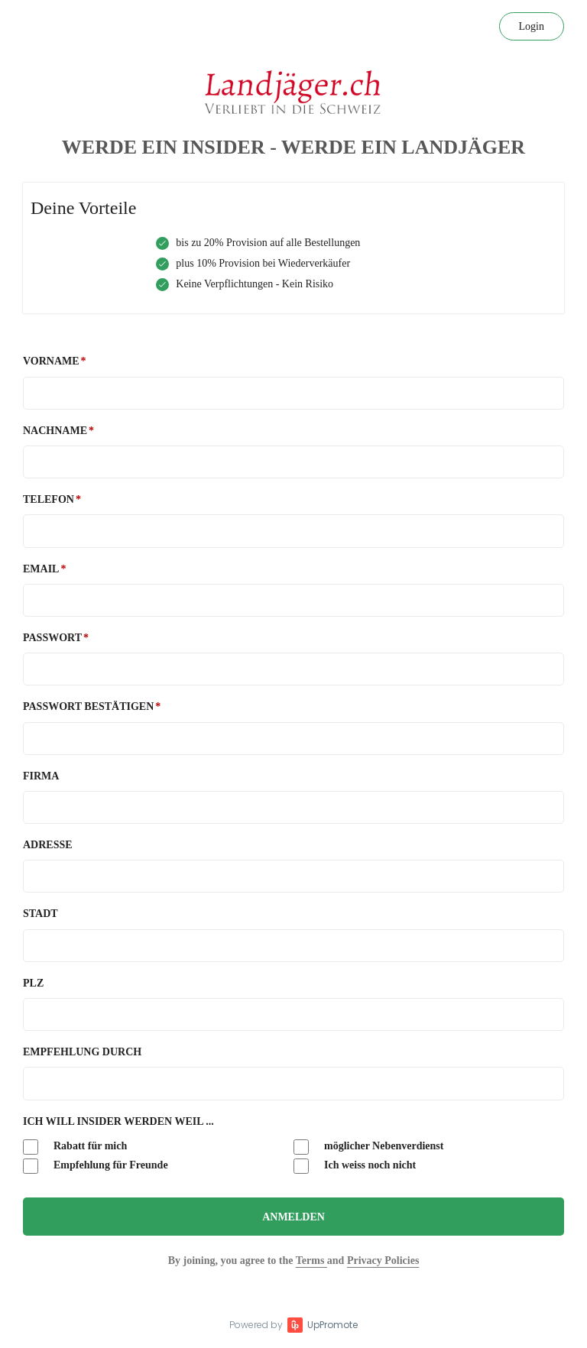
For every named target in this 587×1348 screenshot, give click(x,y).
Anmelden (293, 1217)
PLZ (33, 983)
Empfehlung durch (82, 1052)
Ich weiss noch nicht (355, 1166)
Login (531, 26)
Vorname (51, 361)
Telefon (48, 499)
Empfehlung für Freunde (95, 1166)
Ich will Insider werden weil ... (118, 1121)
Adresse (48, 845)
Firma (41, 776)
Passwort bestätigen (88, 706)
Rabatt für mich (75, 1147)
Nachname (55, 430)
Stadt (40, 913)
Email (41, 569)
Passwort (52, 637)
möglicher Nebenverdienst (368, 1147)
